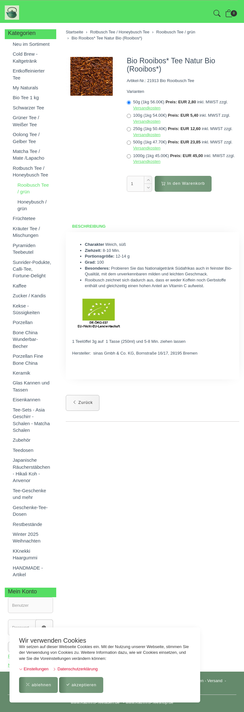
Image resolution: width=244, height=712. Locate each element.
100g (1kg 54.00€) (178, 118)
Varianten (135, 91)
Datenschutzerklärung (75, 669)
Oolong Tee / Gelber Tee (26, 138)
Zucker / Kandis (29, 295)
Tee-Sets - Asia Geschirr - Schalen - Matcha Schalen (31, 420)
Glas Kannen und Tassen (31, 386)
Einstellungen (34, 669)
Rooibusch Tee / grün (33, 188)
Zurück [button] (82, 402)
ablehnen (38, 684)
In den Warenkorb (183, 183)
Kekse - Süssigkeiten (26, 309)
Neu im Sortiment (31, 44)
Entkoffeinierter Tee (29, 74)
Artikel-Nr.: (136, 80)
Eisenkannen (26, 399)
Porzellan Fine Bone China (28, 359)
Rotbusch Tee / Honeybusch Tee (30, 171)
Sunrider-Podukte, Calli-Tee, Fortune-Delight (32, 269)
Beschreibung (88, 226)
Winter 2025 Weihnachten (26, 537)
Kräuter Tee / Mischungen (26, 232)
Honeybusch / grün (32, 205)
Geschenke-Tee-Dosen (30, 511)
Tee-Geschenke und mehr (29, 494)
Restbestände (27, 524)
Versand (214, 680)
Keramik (21, 373)
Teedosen (23, 450)
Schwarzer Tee (28, 107)
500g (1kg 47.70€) (180, 145)
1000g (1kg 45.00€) (181, 158)
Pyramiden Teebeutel (24, 249)
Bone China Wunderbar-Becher (25, 339)
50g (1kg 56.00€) (177, 105)
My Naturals (25, 87)
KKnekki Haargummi (25, 554)
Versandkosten (146, 108)
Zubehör (21, 440)
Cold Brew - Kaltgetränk (25, 57)
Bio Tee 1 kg (26, 97)
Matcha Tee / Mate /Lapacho (28, 155)
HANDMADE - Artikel (28, 571)
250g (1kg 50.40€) (180, 131)
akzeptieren (81, 684)
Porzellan (23, 322)
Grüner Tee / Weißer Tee (26, 121)
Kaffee (19, 285)
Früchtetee (24, 218)
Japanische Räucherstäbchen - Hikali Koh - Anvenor (31, 470)
